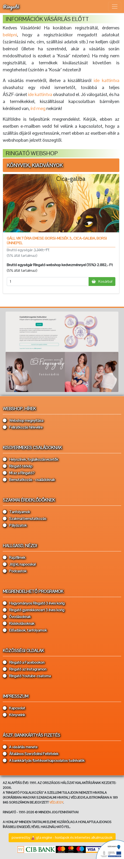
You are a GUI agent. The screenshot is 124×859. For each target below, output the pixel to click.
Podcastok (15, 571)
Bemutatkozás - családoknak (29, 479)
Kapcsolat (14, 708)
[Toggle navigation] (114, 6)
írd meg (38, 108)
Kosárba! (102, 281)
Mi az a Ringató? (18, 473)
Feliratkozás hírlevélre (23, 427)
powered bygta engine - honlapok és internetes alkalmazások (62, 838)
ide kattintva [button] (106, 80)
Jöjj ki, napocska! (19, 564)
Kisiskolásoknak (18, 623)
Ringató (11, 6)
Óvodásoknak (17, 616)
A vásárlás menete (20, 747)
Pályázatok (15, 525)
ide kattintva (40, 94)
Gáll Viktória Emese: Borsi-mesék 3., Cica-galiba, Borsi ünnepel (57, 240)
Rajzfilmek (14, 557)
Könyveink (14, 714)
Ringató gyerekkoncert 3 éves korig (33, 610)
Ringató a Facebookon (24, 662)
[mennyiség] (48, 281)
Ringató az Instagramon (24, 669)
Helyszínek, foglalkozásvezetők (30, 459)
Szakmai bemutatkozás (24, 518)
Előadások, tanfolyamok (25, 630)
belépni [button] (10, 35)
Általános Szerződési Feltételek (31, 753)
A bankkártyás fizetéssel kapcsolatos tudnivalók (44, 760)
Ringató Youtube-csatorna (27, 675)
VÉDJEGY (56, 802)
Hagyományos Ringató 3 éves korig (34, 603)
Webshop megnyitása (23, 420)
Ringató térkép (17, 466)
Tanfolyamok (16, 511)
